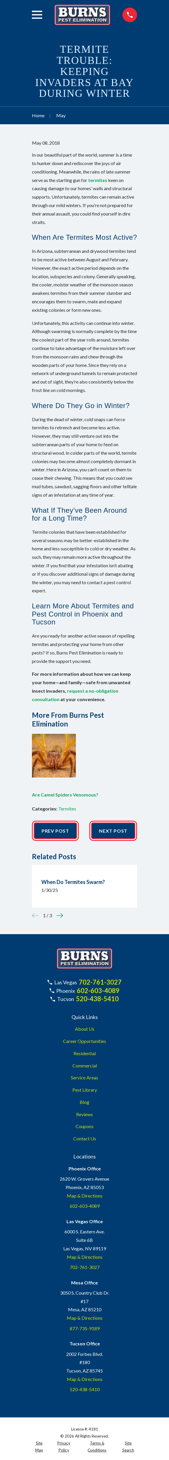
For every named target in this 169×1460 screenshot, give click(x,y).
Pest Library (84, 1090)
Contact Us (84, 1138)
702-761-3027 (100, 982)
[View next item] (60, 915)
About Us (84, 1029)
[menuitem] (39, 1447)
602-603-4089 (98, 991)
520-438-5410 (97, 999)
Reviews (84, 1114)
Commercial (84, 1065)
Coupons (84, 1126)
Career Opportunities (84, 1041)
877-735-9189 (85, 1328)
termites (97, 180)
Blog (84, 1102)
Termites (67, 808)
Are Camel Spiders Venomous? (65, 794)
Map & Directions (85, 1195)
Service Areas (84, 1077)
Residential (85, 1053)
